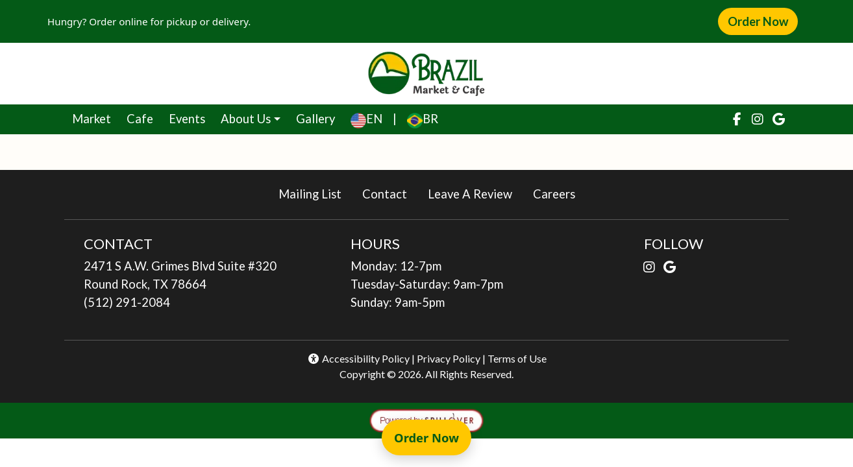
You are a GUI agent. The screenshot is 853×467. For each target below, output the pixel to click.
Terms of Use (517, 358)
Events (187, 119)
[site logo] (426, 73)
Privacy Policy (448, 358)
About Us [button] (246, 119)
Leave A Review (475, 193)
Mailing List (309, 194)
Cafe (144, 117)
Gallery (315, 119)
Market (95, 117)
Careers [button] (559, 193)
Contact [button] (389, 193)
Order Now (763, 21)
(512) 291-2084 (127, 302)
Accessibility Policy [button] (358, 358)
